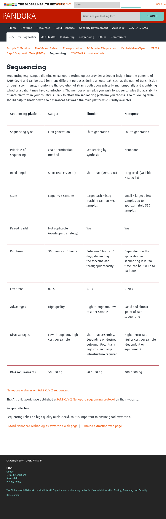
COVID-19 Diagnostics (23, 36)
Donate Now (64, 3)
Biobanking (67, 36)
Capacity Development (93, 27)
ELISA (155, 48)
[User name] (97, 4)
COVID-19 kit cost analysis (87, 53)
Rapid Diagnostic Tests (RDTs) (26, 53)
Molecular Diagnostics (101, 48)
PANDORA (19, 16)
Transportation (72, 48)
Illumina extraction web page (102, 426)
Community (118, 36)
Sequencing (86, 36)
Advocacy (118, 27)
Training (26, 27)
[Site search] (111, 16)
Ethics (102, 36)
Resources (43, 27)
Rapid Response (64, 27)
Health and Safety (46, 48)
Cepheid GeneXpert (133, 48)
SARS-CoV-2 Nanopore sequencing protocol (85, 399)
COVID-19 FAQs (138, 27)
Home (13, 27)
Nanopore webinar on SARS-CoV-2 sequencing (38, 390)
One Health (48, 36)
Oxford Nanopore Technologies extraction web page (42, 426)
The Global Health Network (34, 4)
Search (152, 16)
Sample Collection (18, 48)
